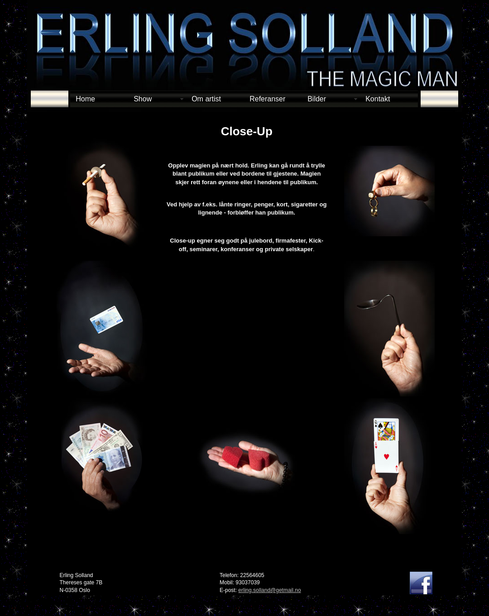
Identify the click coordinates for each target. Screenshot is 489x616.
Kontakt (377, 99)
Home (85, 99)
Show (143, 99)
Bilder (316, 99)
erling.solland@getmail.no (269, 590)
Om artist (206, 99)
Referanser (267, 99)
